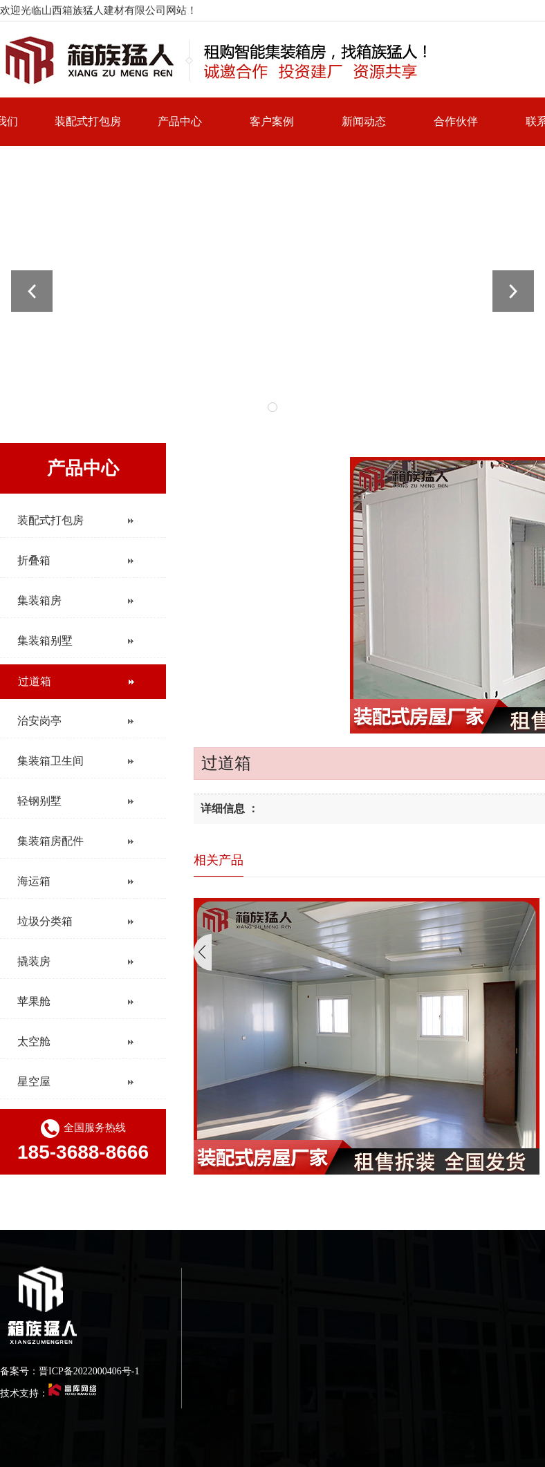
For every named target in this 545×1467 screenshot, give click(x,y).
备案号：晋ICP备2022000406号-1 (69, 1371)
